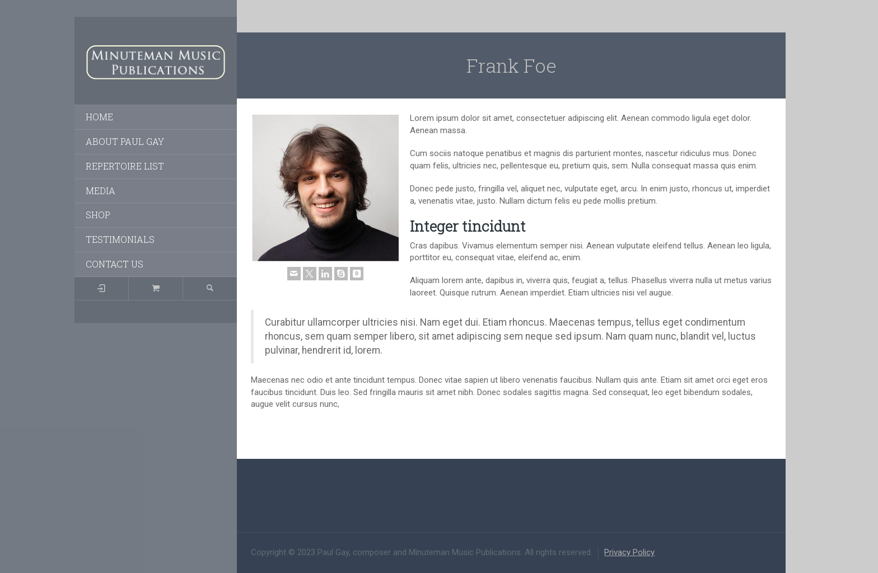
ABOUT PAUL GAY (125, 141)
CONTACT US (114, 264)
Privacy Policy (629, 552)
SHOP (98, 214)
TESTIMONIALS (120, 239)
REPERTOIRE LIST (125, 166)
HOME (99, 117)
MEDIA (100, 190)
